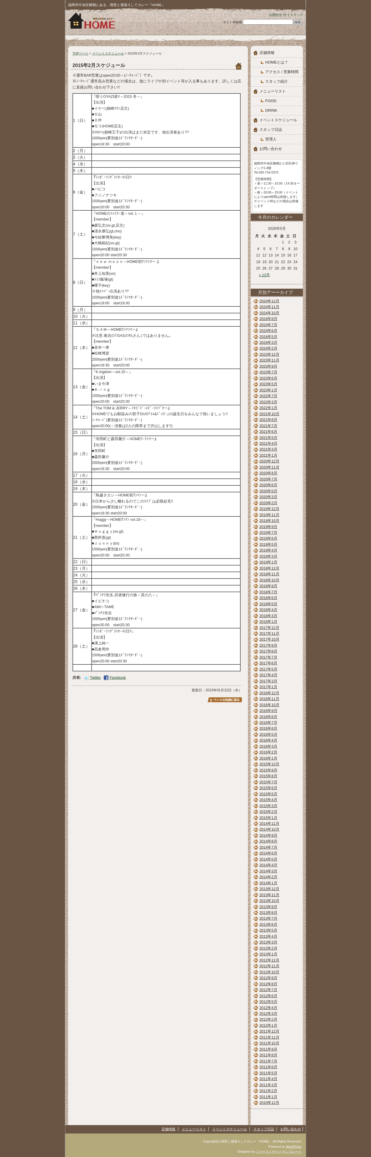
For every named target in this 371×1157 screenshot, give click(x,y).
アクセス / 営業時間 (282, 72)
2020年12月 (269, 461)
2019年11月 (269, 515)
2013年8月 (268, 912)
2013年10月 (269, 901)
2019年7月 (268, 532)
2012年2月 (268, 1019)
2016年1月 (268, 758)
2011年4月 (268, 1079)
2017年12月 (269, 627)
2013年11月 (269, 895)
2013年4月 (268, 936)
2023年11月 (269, 360)
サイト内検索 (232, 22)
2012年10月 (269, 972)
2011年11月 (269, 1037)
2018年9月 (268, 586)
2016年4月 (268, 740)
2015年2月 (268, 811)
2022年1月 (268, 408)
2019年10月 (269, 520)
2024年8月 (268, 319)
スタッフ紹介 (276, 81)
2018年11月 (269, 574)
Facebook (118, 677)
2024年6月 (268, 330)
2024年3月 (268, 342)
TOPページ (80, 53)
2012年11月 (269, 966)
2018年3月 (268, 616)
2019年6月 (268, 538)
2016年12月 (269, 693)
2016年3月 (268, 746)
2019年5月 (268, 544)
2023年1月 (268, 390)
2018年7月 (268, 592)
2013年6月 (268, 924)
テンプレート (291, 1151)
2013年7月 (268, 918)
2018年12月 (269, 568)
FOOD (271, 101)
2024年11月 (269, 307)
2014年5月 (268, 859)
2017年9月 (268, 645)
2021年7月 (268, 426)
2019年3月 (268, 556)
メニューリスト (272, 91)
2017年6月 (268, 663)
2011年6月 (268, 1067)
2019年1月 (268, 562)
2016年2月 (268, 752)
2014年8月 (268, 841)
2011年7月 (268, 1061)
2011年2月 (268, 1091)
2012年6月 (268, 996)
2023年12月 (269, 354)
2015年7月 (268, 782)
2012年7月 (268, 990)
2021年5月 (268, 437)
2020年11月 (269, 467)
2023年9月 (268, 366)
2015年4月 (268, 800)
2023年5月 (268, 384)
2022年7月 (268, 396)
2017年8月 (268, 651)
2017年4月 (268, 675)
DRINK (271, 110)
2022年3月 (268, 402)
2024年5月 (268, 337)
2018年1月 (268, 621)
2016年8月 (268, 717)
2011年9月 (268, 1049)
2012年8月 (268, 984)
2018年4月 (268, 610)
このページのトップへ (225, 699)
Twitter (95, 677)
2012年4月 (268, 1008)
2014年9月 (268, 835)
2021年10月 (269, 414)
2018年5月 (268, 604)
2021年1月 (268, 455)
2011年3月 (268, 1085)
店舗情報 (266, 52)
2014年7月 (268, 847)
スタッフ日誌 (270, 129)
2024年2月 (268, 348)
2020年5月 (268, 491)
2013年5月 (268, 930)
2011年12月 (269, 1031)
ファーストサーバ (268, 1151)
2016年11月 (269, 699)
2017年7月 (268, 657)
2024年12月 (269, 301)
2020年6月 (268, 485)
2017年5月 (268, 669)
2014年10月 (269, 829)
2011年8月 (268, 1055)
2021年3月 (268, 449)
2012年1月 (268, 1025)
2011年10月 (269, 1043)
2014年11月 (269, 823)
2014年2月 (268, 877)
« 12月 (264, 275)
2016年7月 (268, 722)
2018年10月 (269, 580)
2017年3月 (268, 681)
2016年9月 (268, 710)
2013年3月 (268, 942)
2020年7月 (268, 479)
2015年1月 (268, 818)
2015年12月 (269, 764)
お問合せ (275, 15)
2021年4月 (268, 443)
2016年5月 (268, 734)
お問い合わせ (270, 149)
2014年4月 (268, 865)
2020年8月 (268, 473)
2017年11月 (269, 633)
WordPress (293, 1146)
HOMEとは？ (276, 62)
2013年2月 (268, 948)
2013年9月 (268, 907)
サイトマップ (293, 15)
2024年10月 (269, 313)
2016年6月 (268, 728)
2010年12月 (269, 1102)
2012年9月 (268, 978)
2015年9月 (268, 770)
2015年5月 (268, 794)
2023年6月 (268, 378)
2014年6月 (268, 853)
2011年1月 (268, 1097)
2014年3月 (268, 871)
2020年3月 (268, 497)
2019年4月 (268, 550)
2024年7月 (268, 325)
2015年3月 (268, 806)
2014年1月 (268, 883)
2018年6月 (268, 598)
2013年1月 (268, 954)
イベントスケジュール (108, 53)
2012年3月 (268, 1013)
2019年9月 (268, 527)
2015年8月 (268, 776)
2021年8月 (268, 419)
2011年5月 (268, 1073)
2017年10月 (269, 639)
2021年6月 (268, 431)
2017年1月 (268, 687)
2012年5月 (268, 1001)
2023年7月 (268, 372)
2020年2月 (268, 503)
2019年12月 (269, 509)
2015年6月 (268, 788)
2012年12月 (269, 960)
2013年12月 (269, 889)
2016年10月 (269, 705)
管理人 (271, 139)
